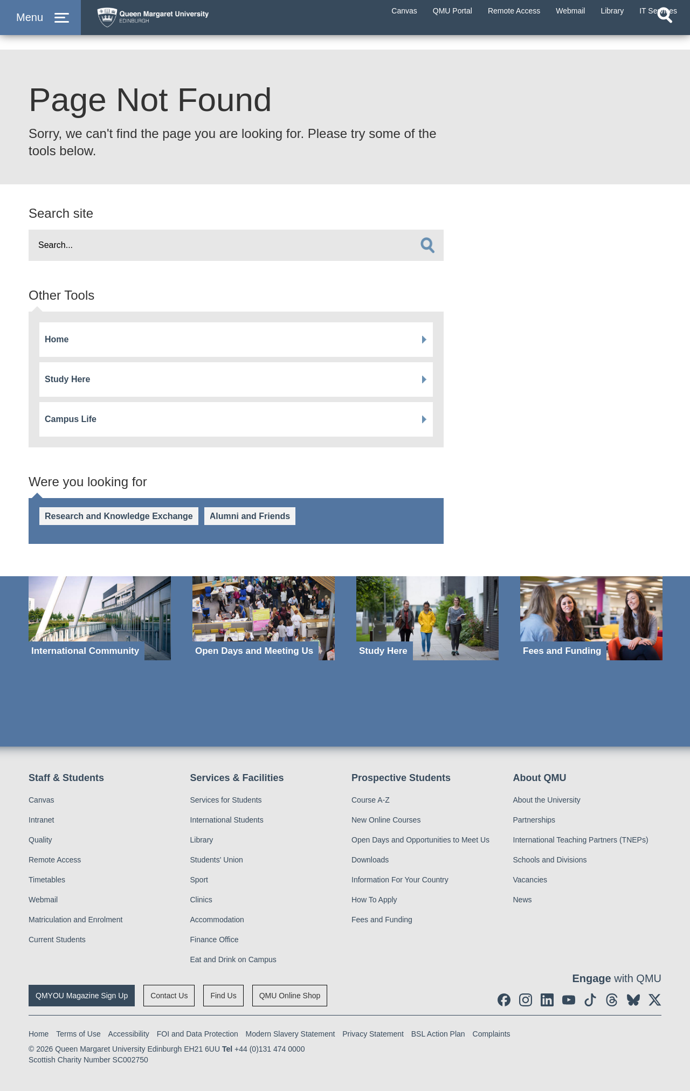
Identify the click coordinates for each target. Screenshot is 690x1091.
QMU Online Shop (290, 995)
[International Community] (100, 618)
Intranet (41, 820)
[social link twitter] (654, 999)
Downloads (370, 859)
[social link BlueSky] (633, 999)
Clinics (201, 899)
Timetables (47, 879)
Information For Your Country (399, 879)
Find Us (223, 995)
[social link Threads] (611, 999)
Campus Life (70, 419)
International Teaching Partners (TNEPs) (580, 839)
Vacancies (530, 879)
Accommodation (217, 919)
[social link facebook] (504, 999)
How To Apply (374, 899)
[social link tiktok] (590, 999)
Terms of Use (78, 1034)
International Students (227, 820)
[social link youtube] (568, 999)
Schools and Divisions (550, 859)
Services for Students (226, 800)
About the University (547, 800)
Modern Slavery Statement (290, 1034)
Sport (199, 879)
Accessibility (128, 1034)
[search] (427, 245)
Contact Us (169, 995)
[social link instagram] (525, 999)
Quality (40, 839)
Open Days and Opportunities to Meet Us (420, 839)
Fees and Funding (381, 919)
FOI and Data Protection (197, 1034)
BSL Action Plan (438, 1034)
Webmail (43, 899)
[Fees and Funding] (591, 618)
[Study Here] (427, 618)
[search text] (236, 245)
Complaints (491, 1034)
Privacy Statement (373, 1034)
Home (56, 339)
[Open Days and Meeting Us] (263, 618)
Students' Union (216, 859)
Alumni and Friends (250, 516)
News (522, 899)
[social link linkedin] (547, 999)
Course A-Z (370, 800)
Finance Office (214, 939)
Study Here (67, 379)
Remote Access (55, 859)
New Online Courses (385, 820)
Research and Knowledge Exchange (119, 516)
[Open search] (664, 35)
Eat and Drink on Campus (233, 959)
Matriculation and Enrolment (75, 919)
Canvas (41, 800)
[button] (40, 28)
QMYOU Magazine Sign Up (82, 995)
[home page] (195, 25)
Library (201, 839)
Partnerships (534, 820)
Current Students (57, 939)
